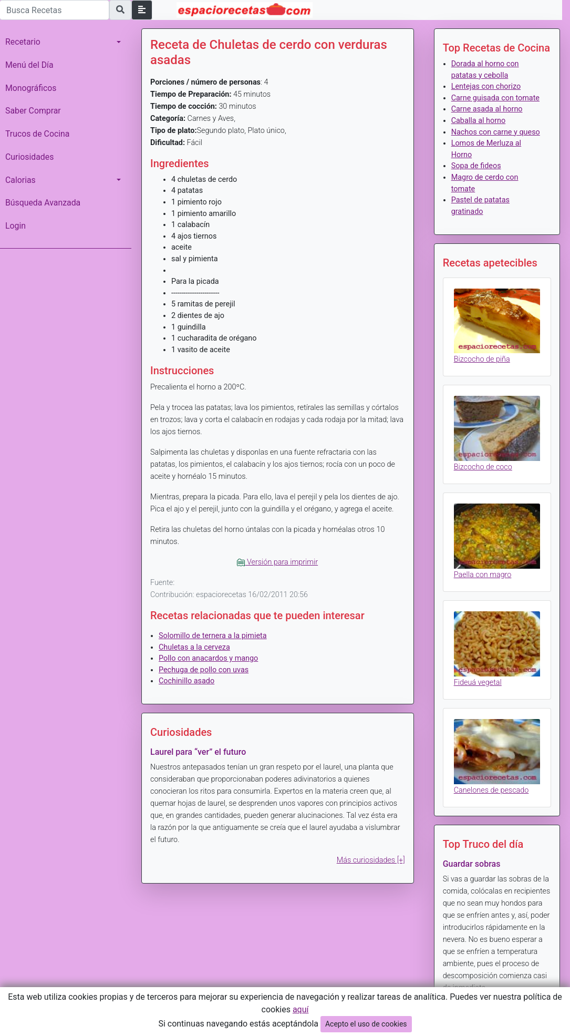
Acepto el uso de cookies (366, 1024)
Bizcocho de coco (483, 467)
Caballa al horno (478, 120)
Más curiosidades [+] (371, 860)
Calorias (20, 180)
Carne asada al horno (487, 109)
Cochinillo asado (186, 680)
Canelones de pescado (491, 790)
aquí (301, 1009)
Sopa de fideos (476, 165)
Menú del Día (29, 65)
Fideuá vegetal (478, 682)
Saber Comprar (33, 111)
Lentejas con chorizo (486, 86)
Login (15, 226)
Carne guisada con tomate (495, 98)
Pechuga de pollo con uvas (203, 669)
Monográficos (30, 88)
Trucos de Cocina (37, 134)
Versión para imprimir (277, 562)
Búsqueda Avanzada (42, 203)
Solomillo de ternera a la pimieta (213, 635)
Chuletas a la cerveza (194, 647)
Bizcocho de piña (482, 359)
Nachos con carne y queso (495, 132)
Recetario (22, 42)
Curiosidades (29, 157)
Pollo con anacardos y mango (208, 658)
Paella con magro (483, 574)
